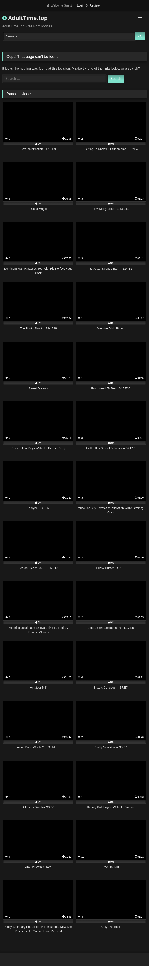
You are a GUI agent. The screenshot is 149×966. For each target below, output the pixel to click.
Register (95, 5)
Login (80, 5)
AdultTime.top (25, 18)
